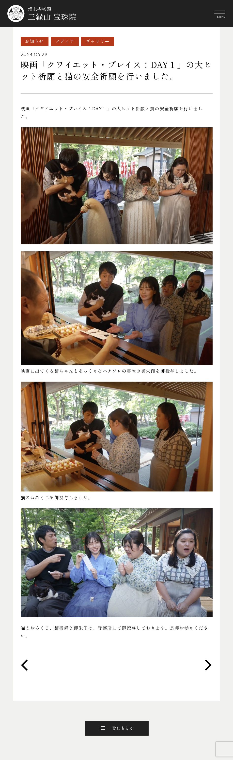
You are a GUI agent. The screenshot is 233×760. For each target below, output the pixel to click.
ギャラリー (98, 41)
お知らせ (34, 41)
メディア (64, 41)
